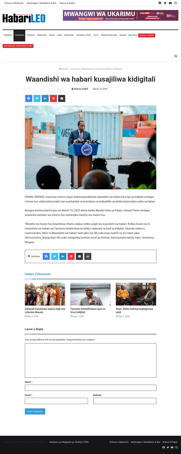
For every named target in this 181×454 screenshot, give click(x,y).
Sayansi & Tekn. (83, 35)
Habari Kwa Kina (109, 35)
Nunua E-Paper (67, 3)
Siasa (51, 35)
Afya (96, 35)
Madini (122, 35)
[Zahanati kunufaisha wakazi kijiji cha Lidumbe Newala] (45, 294)
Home (63, 69)
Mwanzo (8, 35)
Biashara (69, 35)
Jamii (59, 35)
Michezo (133, 35)
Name (29, 382)
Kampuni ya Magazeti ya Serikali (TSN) (69, 442)
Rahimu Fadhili (81, 89)
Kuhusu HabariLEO (14, 3)
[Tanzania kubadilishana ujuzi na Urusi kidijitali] (90, 294)
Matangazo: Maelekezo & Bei (41, 3)
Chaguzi (30, 35)
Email (28, 395)
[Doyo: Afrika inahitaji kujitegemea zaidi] (136, 294)
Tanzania (19, 35)
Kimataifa (42, 35)
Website (97, 395)
